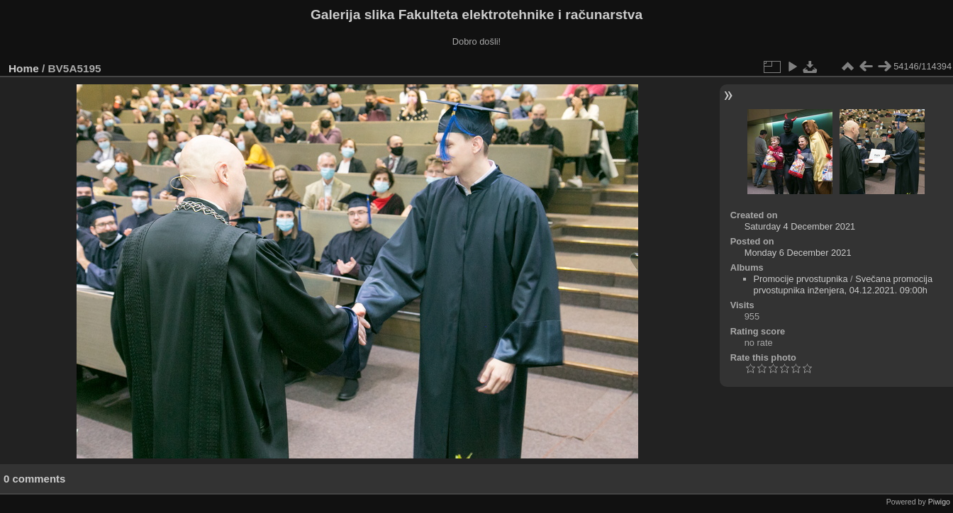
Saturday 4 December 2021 (800, 226)
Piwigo (939, 501)
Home (24, 68)
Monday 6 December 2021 (798, 252)
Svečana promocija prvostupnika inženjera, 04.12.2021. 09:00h (843, 284)
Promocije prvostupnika (801, 279)
